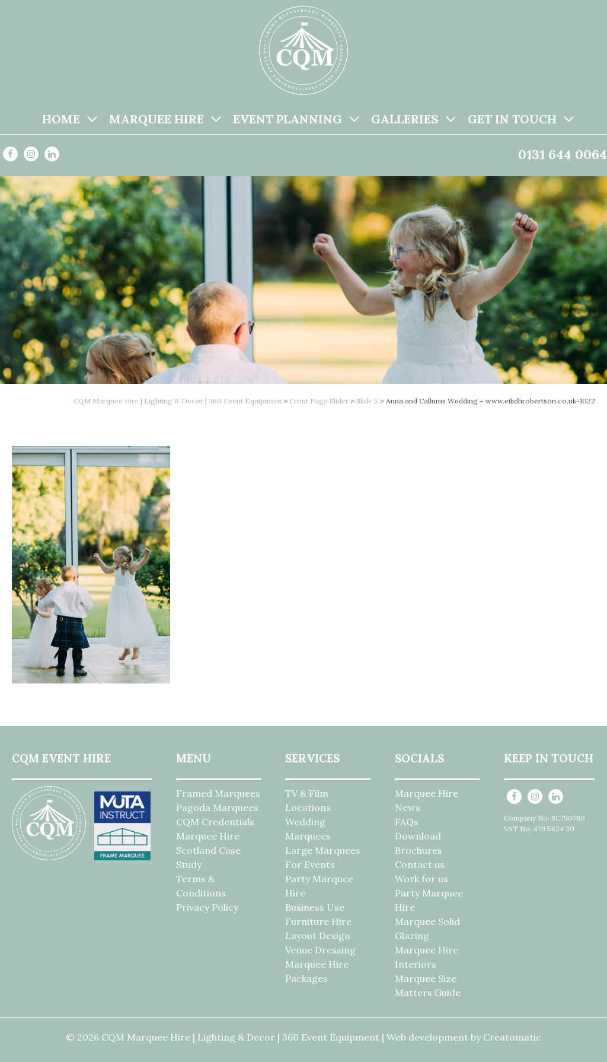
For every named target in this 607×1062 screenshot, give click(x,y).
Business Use (314, 907)
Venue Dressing (320, 950)
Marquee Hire (156, 119)
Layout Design (317, 936)
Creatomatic (512, 1037)
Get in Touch (512, 119)
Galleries (405, 119)
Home (61, 119)
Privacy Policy (207, 907)
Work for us (421, 879)
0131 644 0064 (562, 154)
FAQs (406, 822)
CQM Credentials (215, 822)
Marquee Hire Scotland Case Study (208, 850)
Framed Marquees (218, 793)
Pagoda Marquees (217, 807)
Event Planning (287, 119)
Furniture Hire (318, 921)
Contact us (420, 864)
